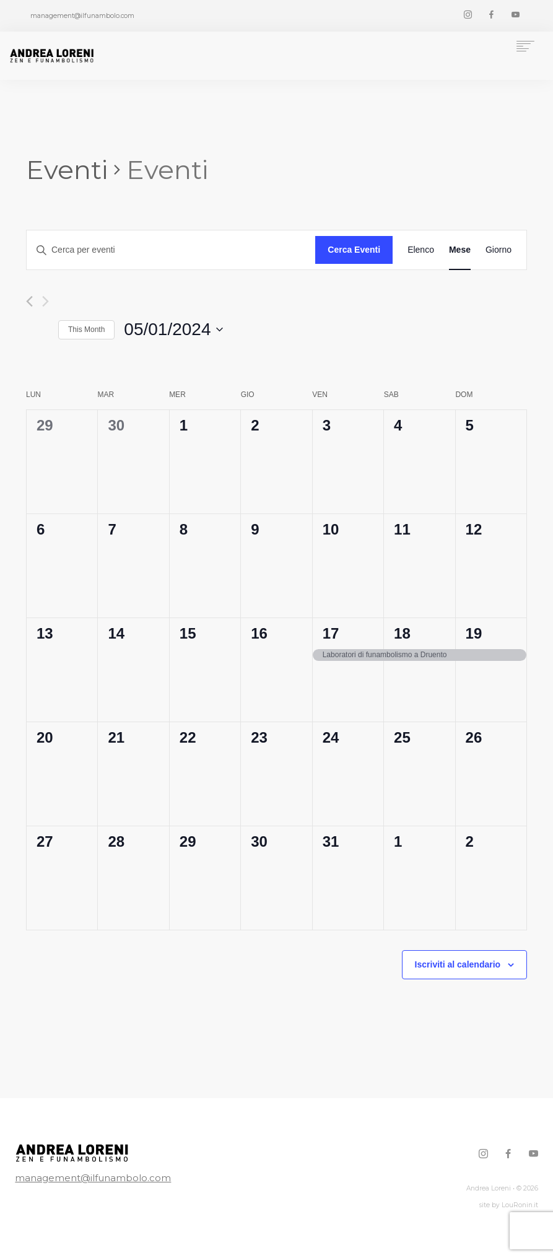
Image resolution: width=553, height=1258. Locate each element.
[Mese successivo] (45, 301)
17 (331, 633)
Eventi (67, 170)
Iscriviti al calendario (458, 964)
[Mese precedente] (29, 301)
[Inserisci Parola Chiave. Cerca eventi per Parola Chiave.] (171, 249)
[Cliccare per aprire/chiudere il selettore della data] (173, 329)
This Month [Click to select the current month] (86, 329)
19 (474, 633)
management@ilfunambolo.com (72, 1178)
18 (402, 633)
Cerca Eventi (354, 250)
